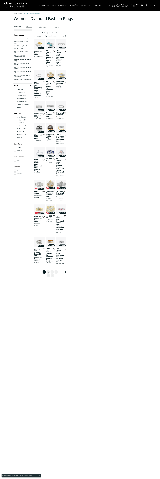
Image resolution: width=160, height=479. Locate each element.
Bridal (41, 5)
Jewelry (62, 5)
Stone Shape (19, 157)
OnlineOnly (135, 5)
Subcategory (19, 35)
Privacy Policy (28, 475)
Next (143, 36)
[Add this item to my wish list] (70, 78)
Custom (51, 5)
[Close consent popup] (39, 475)
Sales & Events (102, 5)
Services (73, 5)
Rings (20, 13)
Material (17, 113)
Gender (17, 167)
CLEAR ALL (29, 27)
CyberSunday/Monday (120, 5)
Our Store (86, 5)
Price (16, 85)
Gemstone (18, 144)
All (100, 408)
